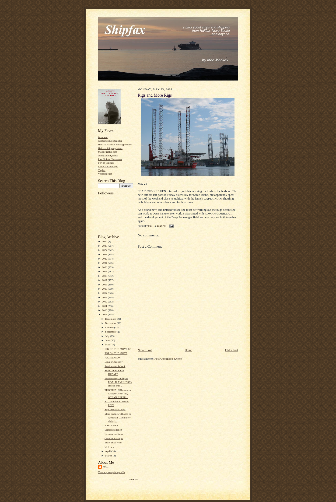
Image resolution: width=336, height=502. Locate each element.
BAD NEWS (111, 425)
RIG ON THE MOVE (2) (118, 349)
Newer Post (145, 350)
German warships (114, 433)
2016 (105, 284)
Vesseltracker (105, 173)
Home (188, 350)
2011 (105, 306)
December (111, 318)
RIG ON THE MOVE (116, 353)
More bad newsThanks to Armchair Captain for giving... (118, 417)
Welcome (109, 447)
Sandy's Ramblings (108, 166)
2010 (105, 310)
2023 (105, 254)
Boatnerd (103, 137)
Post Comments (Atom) (168, 358)
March (109, 455)
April (108, 451)
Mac (106, 466)
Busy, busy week (113, 442)
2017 (105, 280)
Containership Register (110, 140)
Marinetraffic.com (107, 151)
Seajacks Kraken (113, 429)
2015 (105, 288)
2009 (105, 314)
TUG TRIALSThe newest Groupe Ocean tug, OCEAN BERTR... (118, 394)
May (108, 344)
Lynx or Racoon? (113, 361)
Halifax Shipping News (110, 148)
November (111, 323)
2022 (105, 258)
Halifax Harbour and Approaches (115, 144)
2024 (105, 250)
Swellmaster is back (115, 366)
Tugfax (101, 170)
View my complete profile (111, 472)
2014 (105, 292)
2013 (105, 297)
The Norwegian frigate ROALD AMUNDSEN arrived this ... (118, 382)
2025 (105, 245)
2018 (105, 275)
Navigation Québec (108, 155)
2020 (105, 267)
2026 (105, 241)
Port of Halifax (106, 162)
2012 (105, 301)
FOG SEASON (113, 357)
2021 (105, 262)
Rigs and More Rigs (115, 409)
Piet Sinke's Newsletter (110, 159)
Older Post (231, 350)
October (109, 327)
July (107, 336)
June (108, 340)
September (111, 331)
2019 (105, 271)
